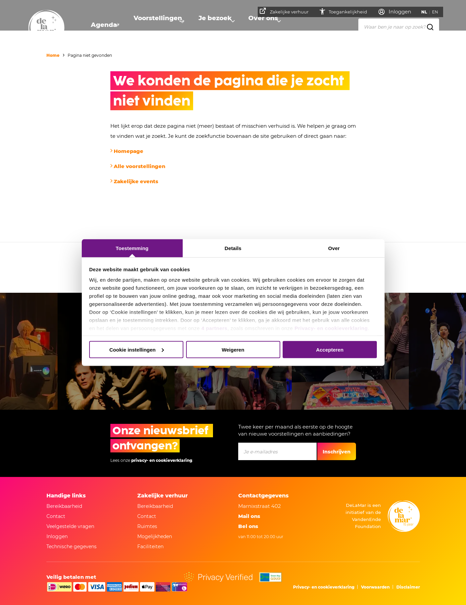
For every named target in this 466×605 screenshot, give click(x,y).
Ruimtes (147, 526)
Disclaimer (408, 587)
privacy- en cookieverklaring (161, 460)
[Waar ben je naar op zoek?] (398, 26)
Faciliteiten (150, 546)
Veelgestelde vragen (70, 526)
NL (426, 11)
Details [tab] (233, 248)
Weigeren (233, 349)
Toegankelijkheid (350, 11)
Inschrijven (337, 452)
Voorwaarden (375, 587)
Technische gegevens (71, 546)
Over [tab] (334, 248)
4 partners (214, 328)
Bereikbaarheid (64, 506)
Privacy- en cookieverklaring (330, 328)
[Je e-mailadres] (277, 451)
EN (437, 11)
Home (53, 55)
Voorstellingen (154, 25)
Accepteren (330, 349)
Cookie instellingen (136, 349)
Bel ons (248, 526)
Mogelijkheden (154, 536)
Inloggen (57, 536)
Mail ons (249, 516)
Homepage (128, 151)
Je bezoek (209, 25)
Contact (55, 516)
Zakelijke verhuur (286, 11)
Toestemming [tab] (132, 248)
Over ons (257, 25)
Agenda (102, 25)
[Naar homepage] (46, 27)
